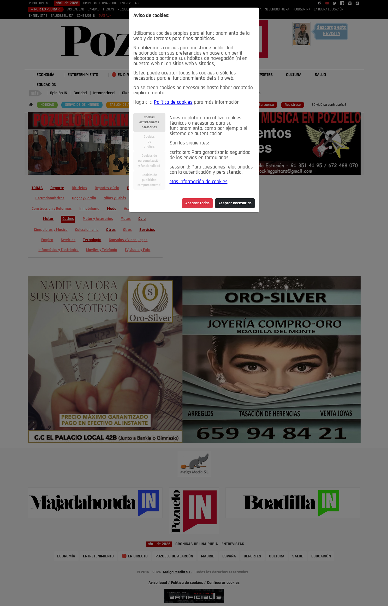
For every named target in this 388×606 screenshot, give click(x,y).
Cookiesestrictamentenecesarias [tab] (149, 122)
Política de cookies (173, 102)
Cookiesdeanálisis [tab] (149, 141)
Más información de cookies (199, 181)
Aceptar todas (197, 203)
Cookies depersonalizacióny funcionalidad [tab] (149, 160)
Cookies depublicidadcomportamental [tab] (149, 180)
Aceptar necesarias (235, 203)
